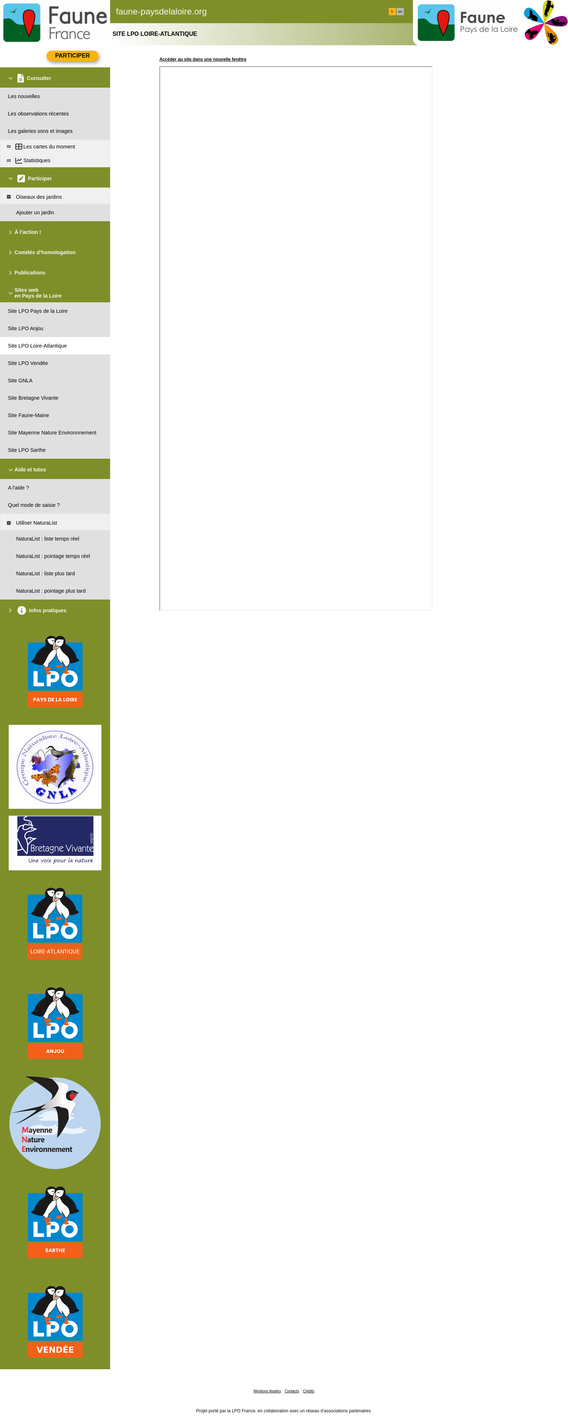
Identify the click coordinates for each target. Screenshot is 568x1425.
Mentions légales (267, 1391)
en (400, 11)
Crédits (308, 1391)
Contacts (292, 1391)
